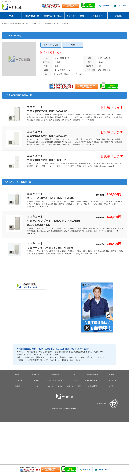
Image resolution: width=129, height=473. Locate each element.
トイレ (36, 389)
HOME (11, 16)
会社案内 (118, 16)
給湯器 (36, 383)
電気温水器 (55, 378)
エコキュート (36, 378)
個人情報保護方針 (101, 406)
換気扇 (17, 389)
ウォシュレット (74, 383)
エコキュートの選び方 (53, 16)
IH (74, 378)
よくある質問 (96, 16)
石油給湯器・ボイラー (92, 383)
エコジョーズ (17, 383)
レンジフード (111, 383)
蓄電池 (111, 378)
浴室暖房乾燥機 (92, 378)
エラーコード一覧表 (75, 16)
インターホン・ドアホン (55, 383)
